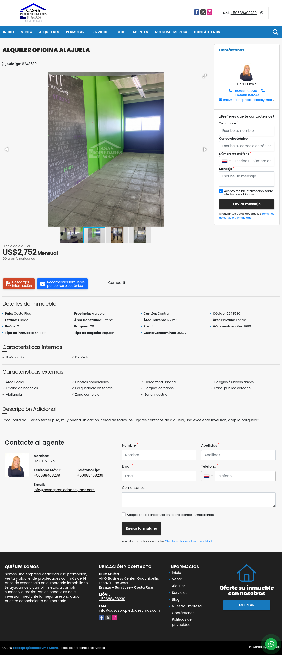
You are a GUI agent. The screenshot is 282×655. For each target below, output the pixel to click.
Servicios (101, 32)
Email (127, 466)
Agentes (140, 32)
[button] (205, 76)
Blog (121, 32)
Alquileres (49, 32)
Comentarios (133, 487)
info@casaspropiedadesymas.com (251, 99)
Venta (26, 32)
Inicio (8, 32)
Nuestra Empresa (171, 32)
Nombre (130, 445)
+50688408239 (244, 12)
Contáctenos (207, 32)
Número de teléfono (235, 154)
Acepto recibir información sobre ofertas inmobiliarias (170, 514)
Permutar (75, 32)
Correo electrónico (234, 138)
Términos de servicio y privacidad (246, 216)
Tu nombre (228, 123)
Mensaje (226, 169)
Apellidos (210, 445)
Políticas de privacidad (182, 622)
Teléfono (209, 466)
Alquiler (178, 585)
